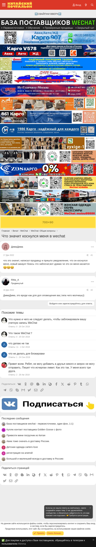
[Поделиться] (87, 255)
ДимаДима (17, 246)
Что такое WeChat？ (20, 333)
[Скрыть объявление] (90, 508)
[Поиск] (92, 5)
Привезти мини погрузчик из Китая (25, 435)
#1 (92, 255)
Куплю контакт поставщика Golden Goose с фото (34, 429)
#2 (92, 290)
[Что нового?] (86, 5)
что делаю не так (18, 343)
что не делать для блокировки (26, 353)
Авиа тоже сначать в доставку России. (28, 441)
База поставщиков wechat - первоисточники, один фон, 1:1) (39, 423)
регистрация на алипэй (19, 452)
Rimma (22, 543)
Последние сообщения (15, 418)
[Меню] (4, 5)
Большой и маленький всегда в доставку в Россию (34, 458)
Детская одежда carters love (22, 447)
